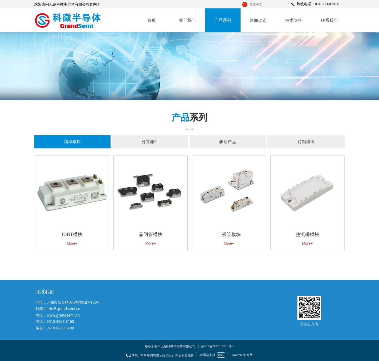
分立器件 (150, 141)
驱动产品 (227, 141)
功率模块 (72, 141)
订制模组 (306, 141)
